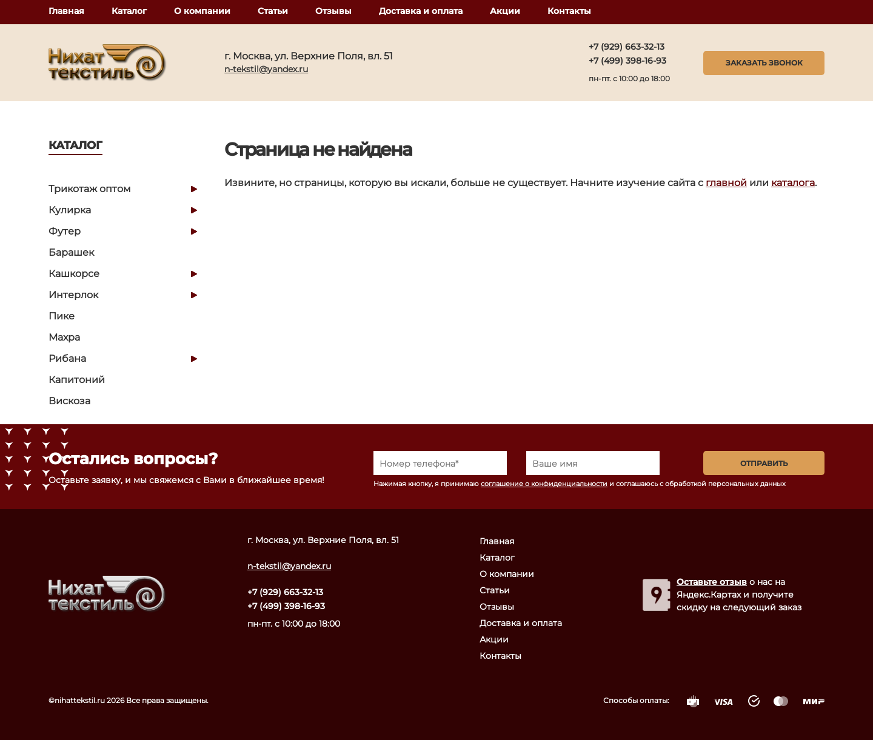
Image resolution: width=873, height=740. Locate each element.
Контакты (569, 10)
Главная (66, 10)
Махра (64, 337)
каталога (793, 182)
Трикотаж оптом (89, 189)
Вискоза (69, 401)
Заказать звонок (764, 62)
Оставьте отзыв (712, 581)
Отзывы (333, 10)
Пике (61, 316)
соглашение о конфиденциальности (544, 483)
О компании (202, 10)
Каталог (129, 10)
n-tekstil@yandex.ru (266, 69)
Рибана (67, 358)
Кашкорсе (73, 273)
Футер (64, 231)
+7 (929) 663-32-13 (626, 46)
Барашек (71, 252)
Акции (505, 10)
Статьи (273, 10)
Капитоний (76, 379)
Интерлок (73, 295)
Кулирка (69, 210)
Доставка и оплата (421, 10)
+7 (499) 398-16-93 (627, 60)
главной (726, 182)
